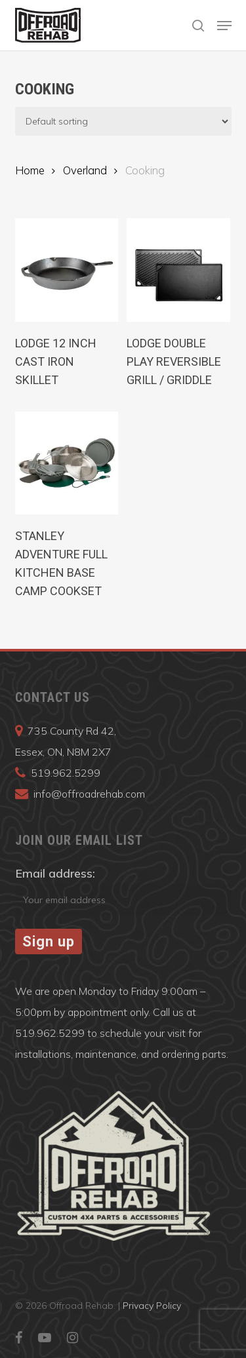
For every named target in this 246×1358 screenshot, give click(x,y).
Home (30, 170)
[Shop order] (123, 121)
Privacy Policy (152, 1305)
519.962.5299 (65, 772)
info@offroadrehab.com (89, 793)
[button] (224, 25)
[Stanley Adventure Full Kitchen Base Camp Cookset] (67, 463)
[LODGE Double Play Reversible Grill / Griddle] (178, 270)
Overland (85, 170)
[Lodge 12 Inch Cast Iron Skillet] (67, 270)
